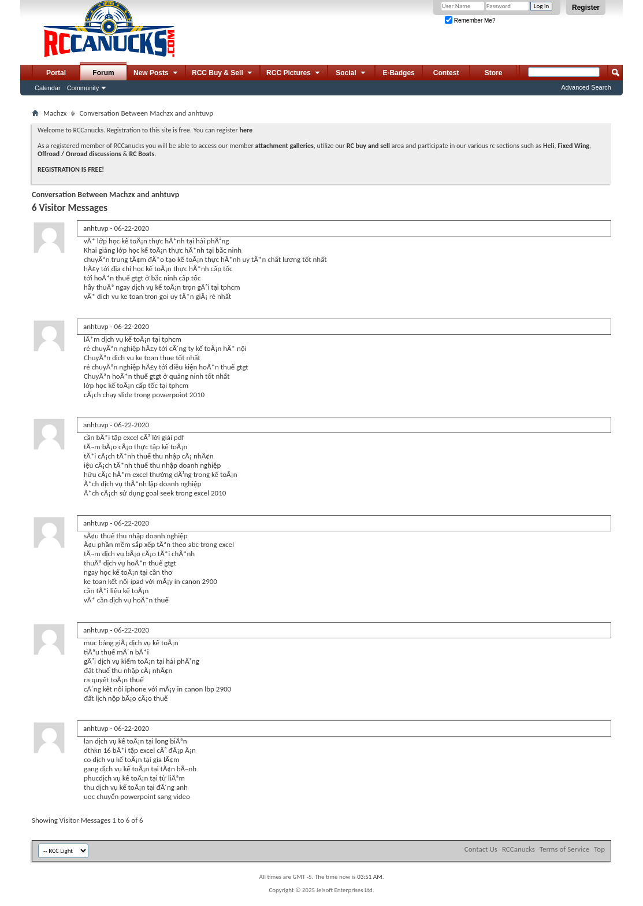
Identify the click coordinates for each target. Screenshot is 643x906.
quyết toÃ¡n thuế (117, 679)
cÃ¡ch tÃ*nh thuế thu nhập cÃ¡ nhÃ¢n (155, 456)
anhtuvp (96, 228)
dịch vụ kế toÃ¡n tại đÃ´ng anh (142, 787)
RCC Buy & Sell (223, 73)
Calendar (48, 87)
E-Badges (398, 73)
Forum (103, 73)
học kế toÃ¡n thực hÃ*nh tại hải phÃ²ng (169, 240)
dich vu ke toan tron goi (133, 296)
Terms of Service (564, 849)
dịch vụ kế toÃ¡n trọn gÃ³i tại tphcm (186, 287)
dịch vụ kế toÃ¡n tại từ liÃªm (142, 778)
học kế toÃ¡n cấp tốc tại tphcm (141, 385)
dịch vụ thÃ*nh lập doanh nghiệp (151, 483)
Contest (446, 73)
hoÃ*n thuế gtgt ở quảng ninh (157, 376)
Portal (56, 73)
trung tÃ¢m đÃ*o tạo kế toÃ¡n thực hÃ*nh (176, 259)
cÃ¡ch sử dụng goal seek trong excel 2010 (163, 493)
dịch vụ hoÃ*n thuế (139, 600)
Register (586, 7)
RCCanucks (518, 849)
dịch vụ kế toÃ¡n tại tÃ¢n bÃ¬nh (148, 768)
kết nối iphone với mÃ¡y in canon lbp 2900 (167, 689)
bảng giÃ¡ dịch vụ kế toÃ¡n (139, 642)
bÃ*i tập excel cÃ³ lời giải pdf (140, 437)
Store (494, 73)
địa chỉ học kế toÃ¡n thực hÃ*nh (160, 268)
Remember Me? (470, 20)
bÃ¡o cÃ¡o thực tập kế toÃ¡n (145, 446)
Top (599, 849)
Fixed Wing (573, 146)
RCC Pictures (293, 73)
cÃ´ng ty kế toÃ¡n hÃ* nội (208, 348)
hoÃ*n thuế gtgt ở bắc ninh (135, 277)
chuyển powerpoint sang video (143, 796)
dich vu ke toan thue (143, 357)
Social (351, 73)
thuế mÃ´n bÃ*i (125, 652)
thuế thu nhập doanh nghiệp (144, 535)
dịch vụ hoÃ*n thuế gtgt (139, 563)
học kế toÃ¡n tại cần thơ (136, 572)
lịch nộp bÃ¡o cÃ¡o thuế (132, 698)
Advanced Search (586, 87)
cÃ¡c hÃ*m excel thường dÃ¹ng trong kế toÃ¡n (167, 474)
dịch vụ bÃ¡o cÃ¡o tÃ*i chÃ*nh (148, 553)
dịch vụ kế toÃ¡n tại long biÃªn (141, 741)
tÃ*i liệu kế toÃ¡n (122, 590)
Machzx (54, 113)
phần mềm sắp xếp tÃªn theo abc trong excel (166, 544)
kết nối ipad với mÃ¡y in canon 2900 (162, 581)
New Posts (156, 73)
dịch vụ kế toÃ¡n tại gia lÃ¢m (135, 759)
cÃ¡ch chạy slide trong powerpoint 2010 (144, 394)
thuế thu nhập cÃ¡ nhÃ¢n (134, 670)
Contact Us (480, 849)
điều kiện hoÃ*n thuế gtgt (208, 367)
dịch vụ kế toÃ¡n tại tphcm (141, 339)
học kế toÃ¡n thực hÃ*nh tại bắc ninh (184, 250)
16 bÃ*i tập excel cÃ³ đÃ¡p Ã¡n (149, 750)
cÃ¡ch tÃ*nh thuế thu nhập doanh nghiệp (158, 465)
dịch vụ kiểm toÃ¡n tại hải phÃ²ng (148, 661)
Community (83, 87)
